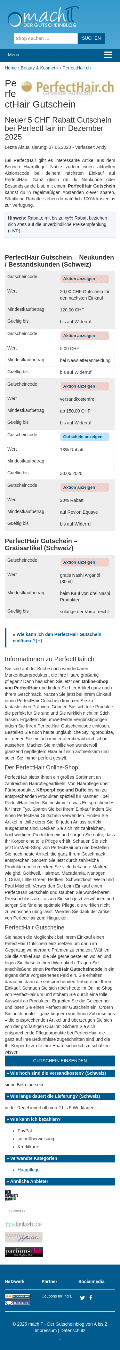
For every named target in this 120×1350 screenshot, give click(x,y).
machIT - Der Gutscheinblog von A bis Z (68, 1324)
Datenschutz (72, 1330)
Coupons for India (57, 1296)
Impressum (46, 1330)
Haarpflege (29, 1169)
